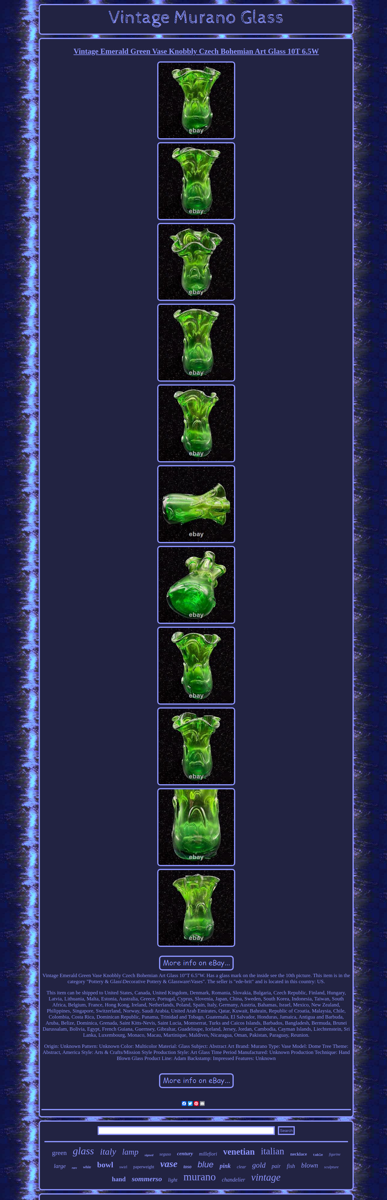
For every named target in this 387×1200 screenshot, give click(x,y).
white (87, 1167)
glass (83, 1150)
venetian (239, 1151)
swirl (123, 1167)
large (60, 1166)
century (185, 1153)
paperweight (143, 1167)
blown (309, 1165)
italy (108, 1151)
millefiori (208, 1153)
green (59, 1152)
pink (225, 1165)
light (172, 1180)
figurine (334, 1154)
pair (276, 1166)
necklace (298, 1154)
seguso (165, 1154)
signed (149, 1155)
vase (168, 1163)
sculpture (331, 1167)
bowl (105, 1164)
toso (188, 1166)
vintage (266, 1177)
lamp (130, 1151)
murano (200, 1177)
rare (74, 1167)
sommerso (147, 1179)
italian (272, 1151)
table (318, 1155)
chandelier (233, 1180)
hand (119, 1179)
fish (291, 1166)
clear (241, 1166)
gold (258, 1165)
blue (206, 1164)
